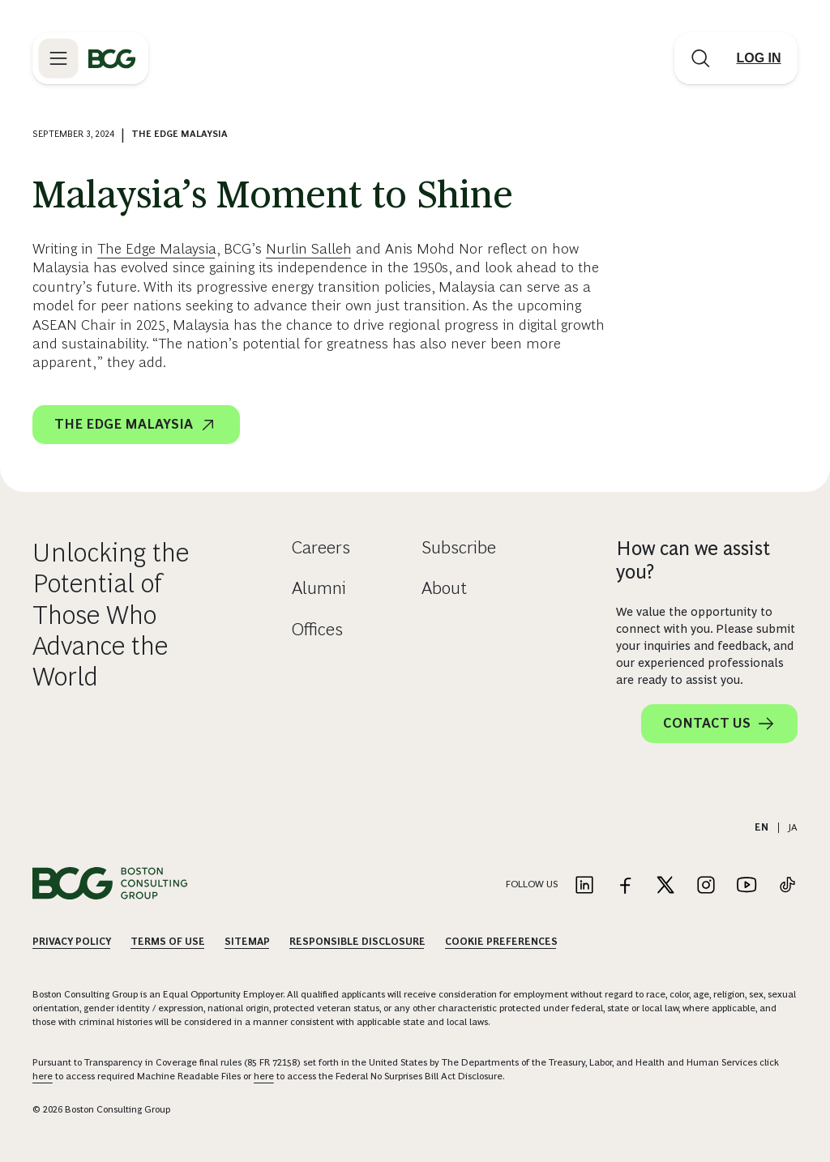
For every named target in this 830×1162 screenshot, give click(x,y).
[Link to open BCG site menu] (58, 58)
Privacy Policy (71, 941)
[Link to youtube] (746, 886)
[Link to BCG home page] (112, 58)
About (444, 588)
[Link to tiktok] (787, 886)
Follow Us (532, 884)
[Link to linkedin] (584, 886)
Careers (321, 547)
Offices (317, 629)
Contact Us (719, 723)
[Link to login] (759, 58)
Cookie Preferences (501, 941)
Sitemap (247, 941)
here (42, 1076)
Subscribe (458, 547)
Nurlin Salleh (309, 249)
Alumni (319, 588)
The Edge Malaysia (156, 249)
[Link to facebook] (624, 886)
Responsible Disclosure (357, 941)
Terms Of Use (167, 941)
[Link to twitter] (665, 886)
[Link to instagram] (706, 886)
